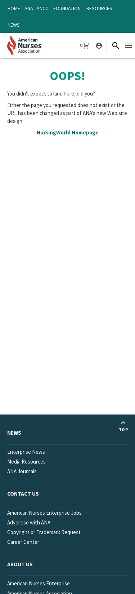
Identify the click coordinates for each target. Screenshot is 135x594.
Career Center (23, 541)
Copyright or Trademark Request (44, 532)
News (14, 25)
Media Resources (26, 461)
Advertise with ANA (28, 522)
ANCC (42, 8)
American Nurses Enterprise (38, 583)
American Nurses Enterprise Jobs (44, 512)
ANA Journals (22, 471)
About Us (20, 564)
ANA (28, 8)
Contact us (23, 493)
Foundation (67, 8)
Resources (99, 8)
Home (14, 8)
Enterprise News (26, 451)
